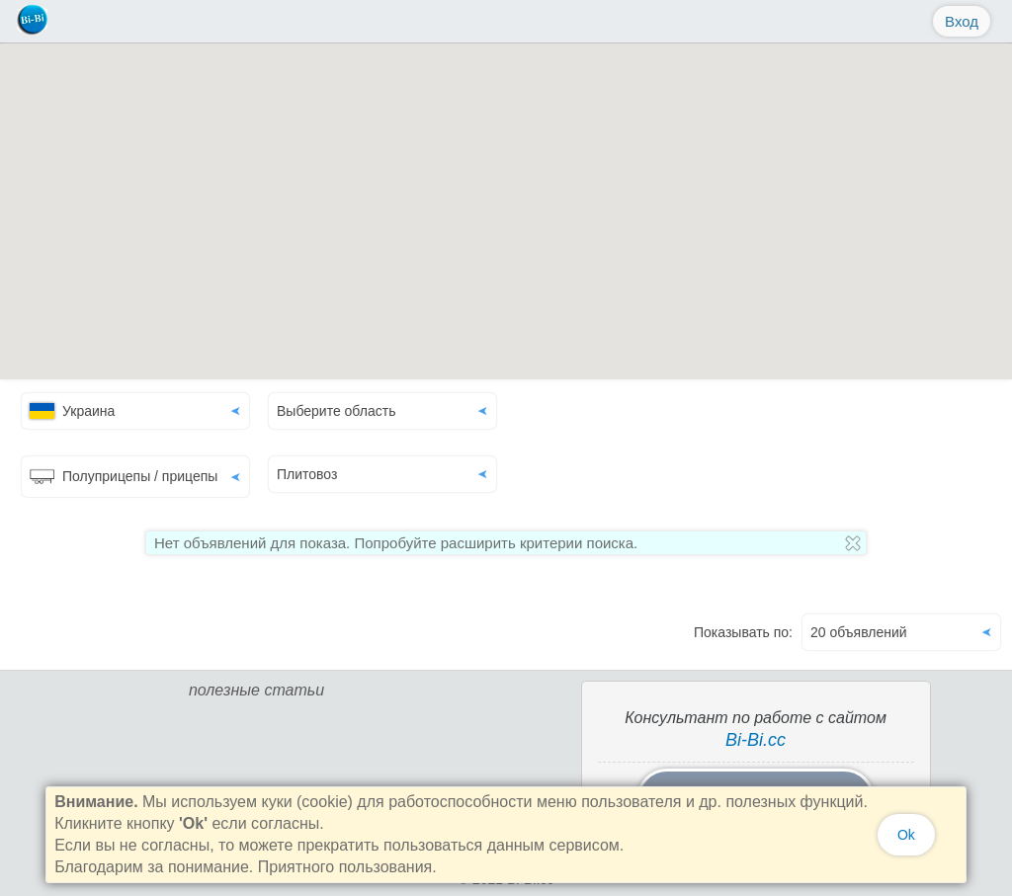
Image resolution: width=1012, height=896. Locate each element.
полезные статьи (256, 690)
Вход (961, 21)
